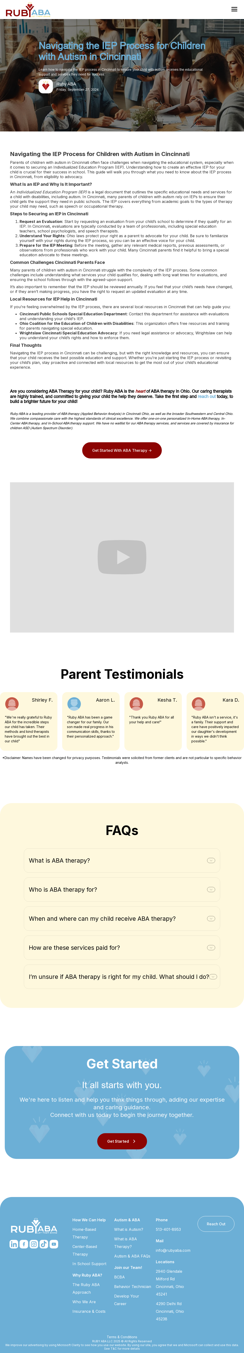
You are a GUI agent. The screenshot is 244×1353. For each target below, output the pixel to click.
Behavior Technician (132, 1286)
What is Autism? (128, 1229)
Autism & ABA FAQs (132, 1256)
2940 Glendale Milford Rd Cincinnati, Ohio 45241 (170, 1283)
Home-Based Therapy (84, 1233)
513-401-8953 (168, 1229)
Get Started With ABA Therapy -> (122, 450)
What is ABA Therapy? (125, 1243)
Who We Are (84, 1301)
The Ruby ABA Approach (86, 1288)
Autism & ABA (127, 1219)
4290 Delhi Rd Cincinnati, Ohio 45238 (170, 1311)
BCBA (119, 1277)
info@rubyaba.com (173, 1250)
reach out (207, 396)
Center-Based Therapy (84, 1250)
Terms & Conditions (122, 1337)
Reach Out (216, 1224)
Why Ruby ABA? (87, 1275)
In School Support (89, 1263)
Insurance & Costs (89, 1311)
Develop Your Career (126, 1300)
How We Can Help (89, 1219)
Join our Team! (128, 1267)
